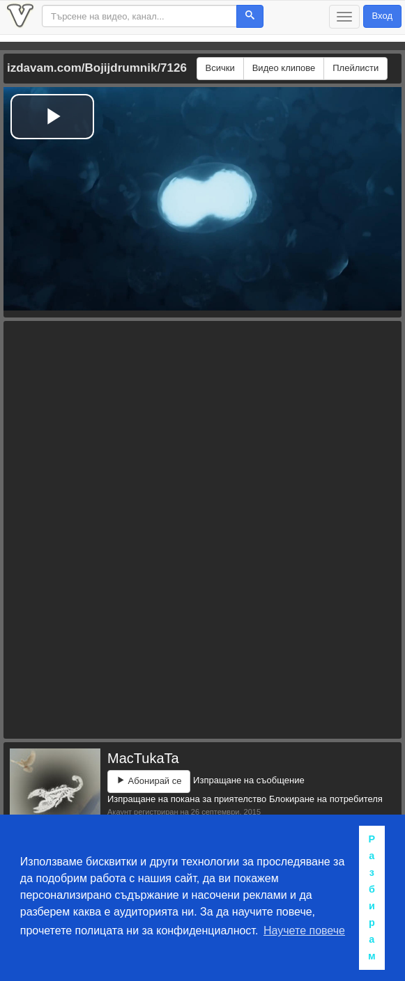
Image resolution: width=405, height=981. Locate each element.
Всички (220, 68)
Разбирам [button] (372, 897)
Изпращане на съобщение (249, 780)
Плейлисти (356, 68)
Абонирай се (148, 781)
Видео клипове (284, 68)
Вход (382, 15)
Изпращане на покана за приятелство (186, 799)
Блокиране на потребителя (326, 799)
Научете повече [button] (304, 930)
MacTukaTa (143, 758)
